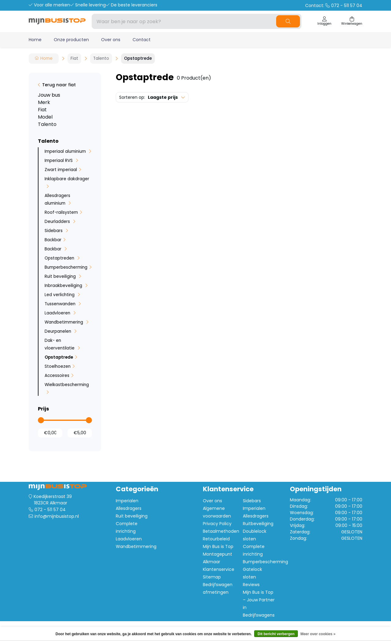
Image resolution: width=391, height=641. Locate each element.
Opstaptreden (60, 258)
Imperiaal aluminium (66, 151)
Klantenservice (218, 569)
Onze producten (71, 40)
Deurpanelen (58, 331)
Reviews (251, 585)
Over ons (110, 40)
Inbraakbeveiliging (64, 285)
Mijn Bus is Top (218, 546)
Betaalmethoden (221, 531)
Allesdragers (128, 508)
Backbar (53, 240)
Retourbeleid (216, 539)
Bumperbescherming (66, 267)
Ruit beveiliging (61, 276)
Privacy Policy (217, 524)
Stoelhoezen (58, 366)
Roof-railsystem (61, 212)
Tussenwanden (61, 304)
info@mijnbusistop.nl (57, 516)
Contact (142, 40)
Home (35, 40)
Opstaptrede (59, 357)
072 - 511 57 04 (50, 510)
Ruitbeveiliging (258, 524)
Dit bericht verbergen (276, 634)
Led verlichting (60, 295)
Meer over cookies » (317, 634)
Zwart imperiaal (61, 170)
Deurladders (58, 221)
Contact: (333, 5)
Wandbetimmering (64, 322)
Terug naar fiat (59, 85)
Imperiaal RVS (59, 160)
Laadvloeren (58, 313)
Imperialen (127, 501)
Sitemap (212, 577)
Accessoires (57, 375)
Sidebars (54, 231)
